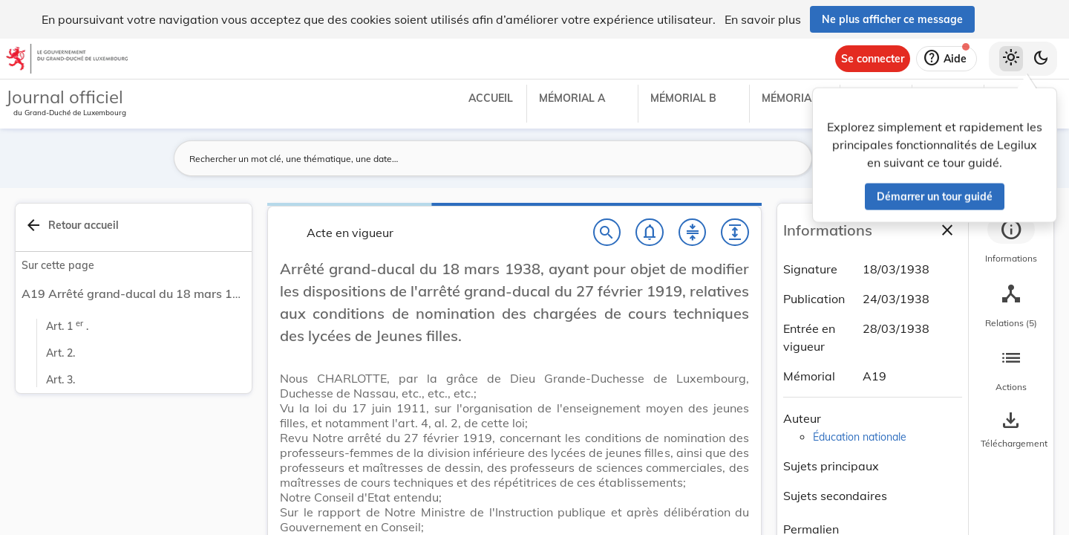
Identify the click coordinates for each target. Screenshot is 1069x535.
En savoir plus (763, 19)
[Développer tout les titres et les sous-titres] (735, 232)
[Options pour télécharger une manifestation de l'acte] (1011, 430)
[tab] (1011, 241)
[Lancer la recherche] (792, 158)
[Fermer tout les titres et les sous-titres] (693, 232)
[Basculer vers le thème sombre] (1041, 58)
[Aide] (946, 58)
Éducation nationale (859, 437)
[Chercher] (607, 232)
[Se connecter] (872, 58)
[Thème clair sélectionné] (1011, 58)
